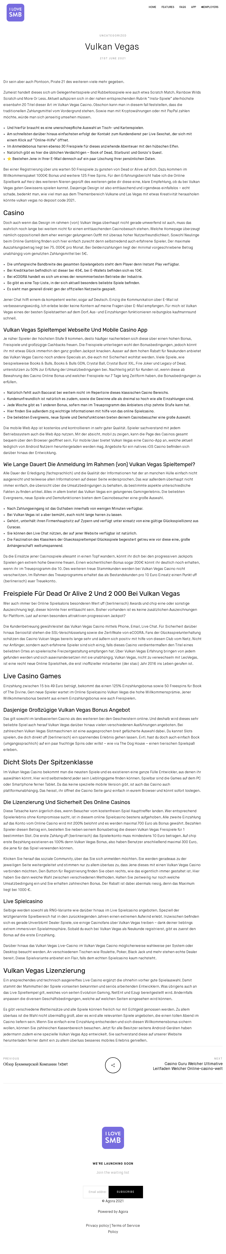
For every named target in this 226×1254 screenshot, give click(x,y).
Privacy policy (97, 1226)
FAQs (182, 7)
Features (168, 7)
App (193, 7)
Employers (209, 7)
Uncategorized (113, 36)
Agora (123, 1212)
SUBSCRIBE (126, 1192)
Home (152, 7)
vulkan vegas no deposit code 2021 (45, 200)
